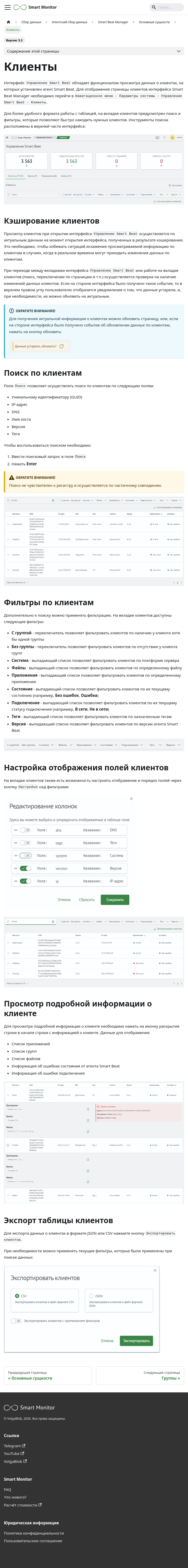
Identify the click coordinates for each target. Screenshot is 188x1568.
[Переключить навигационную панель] (7, 7)
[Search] (166, 7)
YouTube (14, 1453)
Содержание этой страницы (33, 51)
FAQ (7, 1489)
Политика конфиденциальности (34, 1533)
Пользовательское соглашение (33, 1540)
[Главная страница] (8, 22)
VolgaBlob (15, 1461)
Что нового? (15, 1497)
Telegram (15, 1445)
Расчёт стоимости (23, 1505)
